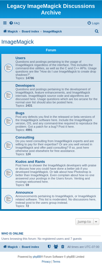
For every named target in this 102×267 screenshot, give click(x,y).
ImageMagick (17, 42)
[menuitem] (14, 23)
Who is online (12, 233)
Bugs (20, 113)
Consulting (25, 137)
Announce (24, 192)
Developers (25, 85)
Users (21, 58)
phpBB (37, 256)
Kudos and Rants (30, 162)
